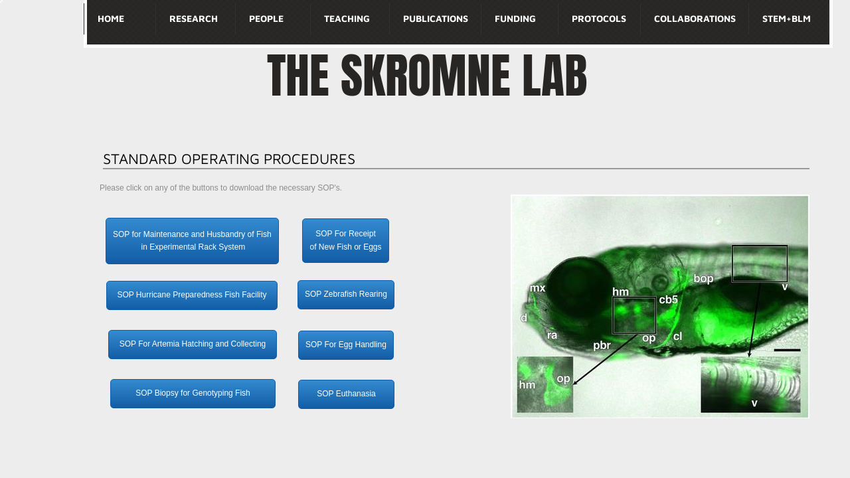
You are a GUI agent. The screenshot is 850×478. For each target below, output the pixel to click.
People (266, 18)
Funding (515, 18)
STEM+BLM (786, 18)
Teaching (347, 18)
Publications (435, 18)
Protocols (599, 18)
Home (111, 18)
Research (193, 18)
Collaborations (695, 18)
